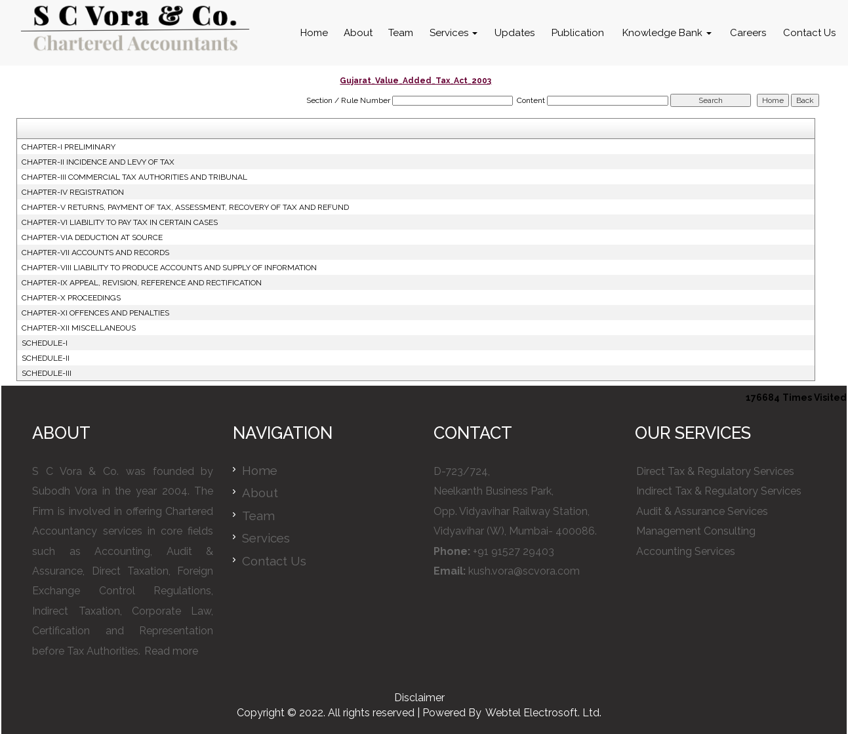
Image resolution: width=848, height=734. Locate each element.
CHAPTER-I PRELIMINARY (68, 147)
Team (400, 33)
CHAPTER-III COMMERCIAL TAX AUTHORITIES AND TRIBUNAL (134, 177)
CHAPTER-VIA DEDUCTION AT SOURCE (92, 237)
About (358, 33)
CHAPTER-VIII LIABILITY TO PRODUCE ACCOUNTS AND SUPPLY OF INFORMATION (169, 267)
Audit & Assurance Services (702, 511)
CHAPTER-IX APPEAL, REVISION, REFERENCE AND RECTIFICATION (142, 282)
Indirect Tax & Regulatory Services (718, 491)
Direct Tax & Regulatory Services (715, 471)
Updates (515, 33)
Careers (748, 33)
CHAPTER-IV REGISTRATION (73, 192)
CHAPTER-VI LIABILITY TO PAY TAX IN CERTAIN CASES (120, 222)
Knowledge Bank (667, 33)
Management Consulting (696, 531)
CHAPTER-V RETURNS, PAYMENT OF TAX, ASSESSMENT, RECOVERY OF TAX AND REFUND (185, 207)
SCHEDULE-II (46, 358)
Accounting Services (685, 551)
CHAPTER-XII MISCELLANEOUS (79, 328)
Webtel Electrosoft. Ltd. (543, 712)
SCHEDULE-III (46, 373)
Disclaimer (419, 697)
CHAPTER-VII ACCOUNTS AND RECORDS (95, 252)
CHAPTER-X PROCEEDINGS (71, 297)
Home (314, 33)
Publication (578, 33)
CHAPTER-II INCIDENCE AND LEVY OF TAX (98, 162)
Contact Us (809, 33)
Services (453, 33)
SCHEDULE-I (45, 343)
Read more (171, 651)
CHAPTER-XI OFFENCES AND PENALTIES (95, 312)
